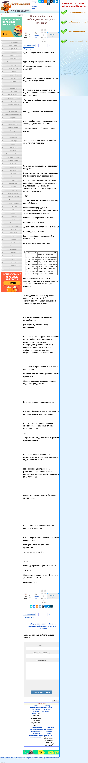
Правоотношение (13, 193)
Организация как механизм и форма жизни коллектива (49, 731)
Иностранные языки (13, 108)
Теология (13, 229)
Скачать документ (53, 35)
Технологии (13, 233)
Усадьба (13, 239)
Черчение (13, 259)
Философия (13, 249)
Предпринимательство (13, 62)
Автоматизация (13, 42)
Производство (13, 200)
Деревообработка (13, 95)
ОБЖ (13, 180)
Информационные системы (13, 114)
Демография (13, 91)
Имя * (41, 645)
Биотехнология (13, 68)
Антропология (13, 48)
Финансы (13, 252)
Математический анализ (13, 154)
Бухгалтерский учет (13, 75)
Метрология (13, 173)
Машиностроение (13, 160)
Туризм (13, 236)
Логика (13, 144)
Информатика (13, 111)
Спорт (13, 219)
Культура (13, 134)
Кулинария (13, 131)
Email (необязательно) (41, 653)
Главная (34, 1)
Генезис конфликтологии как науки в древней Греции (36, 709)
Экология (13, 262)
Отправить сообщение (41, 692)
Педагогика (13, 187)
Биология (13, 65)
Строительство (13, 226)
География (13, 81)
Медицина (13, 164)
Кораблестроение (13, 127)
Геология (13, 85)
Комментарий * (41, 660)
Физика (13, 242)
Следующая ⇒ (29, 49)
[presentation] (41, 686)
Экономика (13, 265)
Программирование (13, 196)
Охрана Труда (13, 183)
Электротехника (13, 269)
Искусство (13, 118)
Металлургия (13, 170)
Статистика (13, 223)
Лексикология (13, 137)
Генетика (13, 78)
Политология (13, 190)
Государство (13, 88)
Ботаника (13, 72)
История (13, 121)
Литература (13, 141)
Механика (13, 177)
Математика (13, 150)
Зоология (13, 101)
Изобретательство (13, 104)
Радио (13, 210)
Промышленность (13, 203)
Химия (13, 256)
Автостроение (13, 45)
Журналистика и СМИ (13, 98)
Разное (13, 213)
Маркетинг (13, 147)
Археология (13, 52)
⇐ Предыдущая (29, 45)
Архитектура (13, 55)
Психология (13, 206)
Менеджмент (13, 167)
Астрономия (13, 58)
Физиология (13, 246)
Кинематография (13, 124)
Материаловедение (13, 157)
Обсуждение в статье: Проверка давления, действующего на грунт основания (42, 626)
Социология (13, 216)
